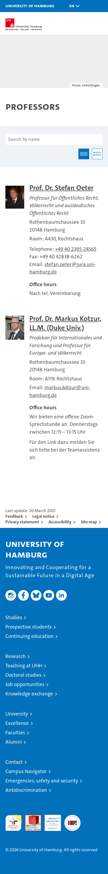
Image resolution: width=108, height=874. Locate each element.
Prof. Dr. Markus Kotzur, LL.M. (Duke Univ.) (65, 323)
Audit (30, 817)
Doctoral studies (23, 675)
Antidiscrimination (26, 790)
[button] (73, 6)
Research (15, 656)
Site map (89, 522)
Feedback (14, 516)
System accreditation (72, 820)
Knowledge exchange (29, 693)
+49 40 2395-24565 (75, 249)
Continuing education (29, 636)
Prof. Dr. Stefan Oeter (61, 187)
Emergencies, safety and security (41, 780)
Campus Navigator (26, 771)
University (16, 713)
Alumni (13, 742)
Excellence (17, 723)
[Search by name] (54, 139)
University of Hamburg (29, 6)
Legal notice (43, 516)
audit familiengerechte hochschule (13, 823)
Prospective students (28, 626)
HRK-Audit (50, 820)
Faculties (15, 732)
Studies (13, 617)
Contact (14, 762)
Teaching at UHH (23, 665)
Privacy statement (22, 522)
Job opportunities (24, 684)
